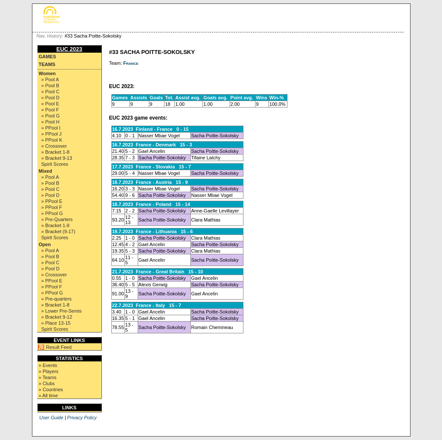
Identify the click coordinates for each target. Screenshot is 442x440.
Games (47, 56)
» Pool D (50, 97)
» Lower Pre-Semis (61, 310)
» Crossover (54, 146)
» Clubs (47, 383)
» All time (48, 395)
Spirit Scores (54, 164)
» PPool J (51, 133)
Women (47, 73)
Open (45, 244)
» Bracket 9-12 (57, 317)
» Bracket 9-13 (57, 158)
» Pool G (50, 115)
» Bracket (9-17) (58, 231)
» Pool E (50, 103)
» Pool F (50, 109)
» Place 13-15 (56, 323)
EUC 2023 (69, 49)
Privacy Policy (82, 417)
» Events (48, 365)
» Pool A (50, 79)
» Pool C (50, 91)
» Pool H (50, 121)
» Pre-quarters (56, 298)
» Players (49, 371)
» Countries (51, 389)
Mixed (45, 171)
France (131, 63)
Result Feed (59, 347)
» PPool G (52, 213)
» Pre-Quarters (57, 219)
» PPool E (52, 201)
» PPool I (51, 127)
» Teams (48, 377)
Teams (47, 64)
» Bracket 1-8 (55, 152)
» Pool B (50, 85)
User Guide (51, 417)
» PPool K (52, 139)
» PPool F (51, 207)
